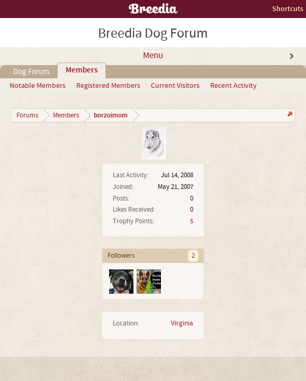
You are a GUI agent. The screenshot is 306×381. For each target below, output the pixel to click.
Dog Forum (31, 72)
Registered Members (108, 85)
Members (81, 70)
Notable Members (38, 85)
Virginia (182, 323)
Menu (153, 55)
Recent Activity (233, 85)
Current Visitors (175, 85)
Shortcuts (287, 9)
